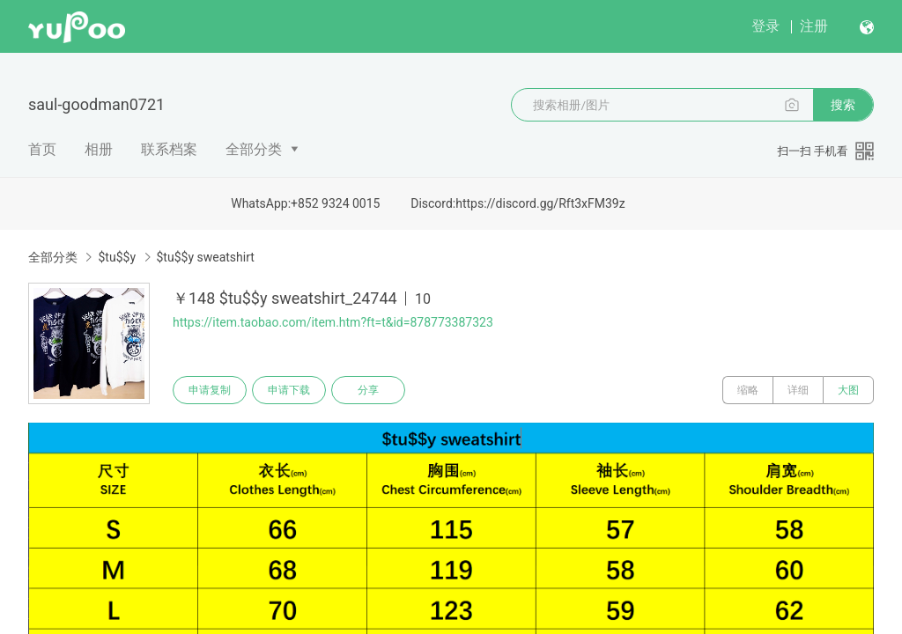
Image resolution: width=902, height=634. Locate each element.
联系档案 (169, 149)
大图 (848, 390)
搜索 (843, 105)
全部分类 (254, 149)
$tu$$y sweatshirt (206, 257)
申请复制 (210, 390)
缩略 (747, 390)
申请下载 (289, 390)
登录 (765, 26)
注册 (814, 26)
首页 (42, 149)
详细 (798, 390)
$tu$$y (117, 257)
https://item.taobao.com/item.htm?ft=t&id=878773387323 (333, 322)
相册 (99, 149)
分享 (368, 390)
